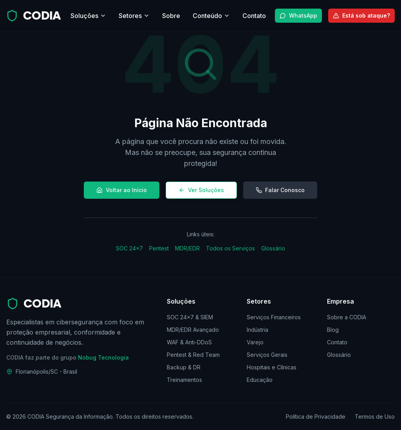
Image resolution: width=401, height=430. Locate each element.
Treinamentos (184, 379)
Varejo (255, 342)
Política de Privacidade (315, 416)
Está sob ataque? (361, 15)
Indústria (257, 329)
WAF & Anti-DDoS (189, 342)
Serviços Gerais (267, 354)
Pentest (159, 248)
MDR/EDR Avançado (193, 329)
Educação (260, 379)
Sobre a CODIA (346, 317)
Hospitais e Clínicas (271, 367)
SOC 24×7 (129, 248)
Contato (337, 342)
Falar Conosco (280, 190)
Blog (333, 329)
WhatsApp (298, 15)
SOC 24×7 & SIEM (190, 317)
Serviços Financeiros (274, 317)
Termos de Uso (375, 416)
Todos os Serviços (230, 248)
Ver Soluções (201, 190)
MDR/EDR (187, 248)
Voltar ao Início (121, 190)
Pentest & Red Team (193, 354)
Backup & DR (183, 367)
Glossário (273, 248)
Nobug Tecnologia (103, 357)
